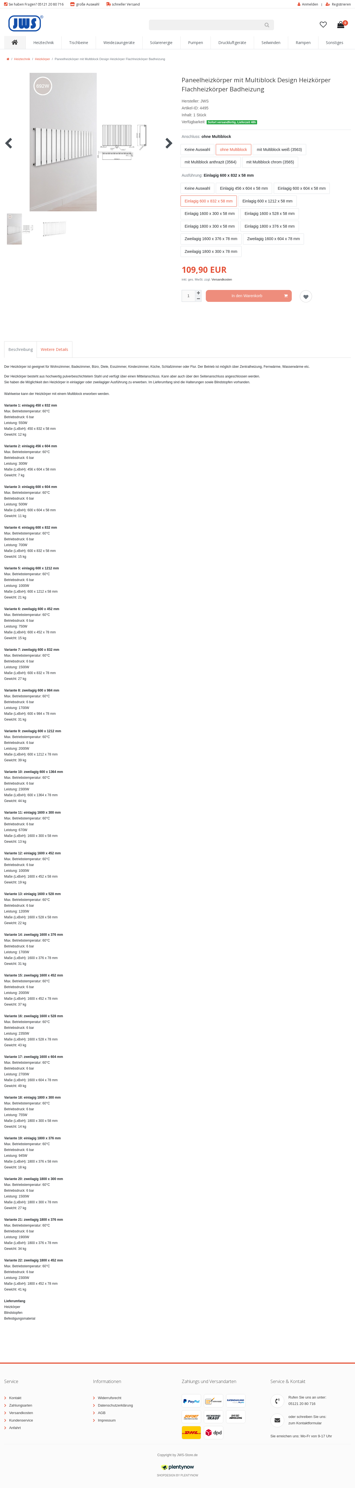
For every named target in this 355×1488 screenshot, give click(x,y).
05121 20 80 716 (302, 1404)
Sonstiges (334, 42)
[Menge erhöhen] (198, 293)
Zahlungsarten (20, 1405)
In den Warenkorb (260, 296)
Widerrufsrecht (109, 1398)
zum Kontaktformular (305, 1423)
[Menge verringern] (198, 299)
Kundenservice (21, 1420)
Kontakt (15, 1398)
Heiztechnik (43, 42)
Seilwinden (271, 42)
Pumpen (195, 42)
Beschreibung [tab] (20, 349)
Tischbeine (78, 42)
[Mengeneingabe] (188, 296)
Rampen (303, 42)
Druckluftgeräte (232, 42)
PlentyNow (189, 1475)
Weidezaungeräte (119, 42)
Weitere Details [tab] (54, 349)
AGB (101, 1413)
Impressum (107, 1420)
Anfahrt (15, 1428)
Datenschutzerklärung (115, 1405)
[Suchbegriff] (204, 25)
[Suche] (267, 25)
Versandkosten (222, 279)
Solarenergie (161, 42)
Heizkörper (42, 59)
